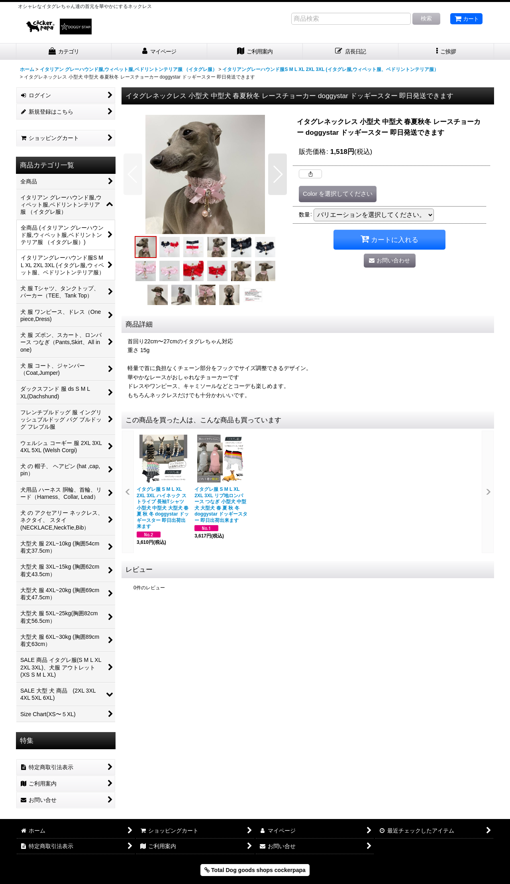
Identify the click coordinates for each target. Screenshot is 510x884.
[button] (446, 51)
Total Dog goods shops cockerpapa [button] (255, 870)
